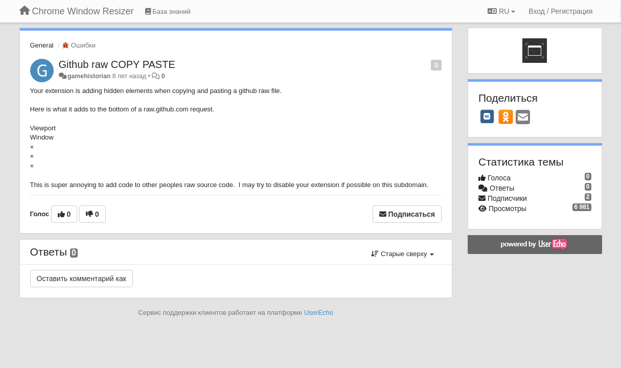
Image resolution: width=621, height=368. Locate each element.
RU (501, 11)
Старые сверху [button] (402, 254)
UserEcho (318, 312)
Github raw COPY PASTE (117, 64)
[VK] (487, 116)
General (42, 45)
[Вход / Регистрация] (560, 11)
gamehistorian (88, 76)
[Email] (523, 118)
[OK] (505, 116)
